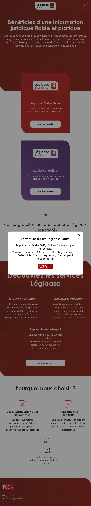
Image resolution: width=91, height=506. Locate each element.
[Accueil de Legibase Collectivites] (45, 266)
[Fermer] (79, 235)
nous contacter (45, 258)
